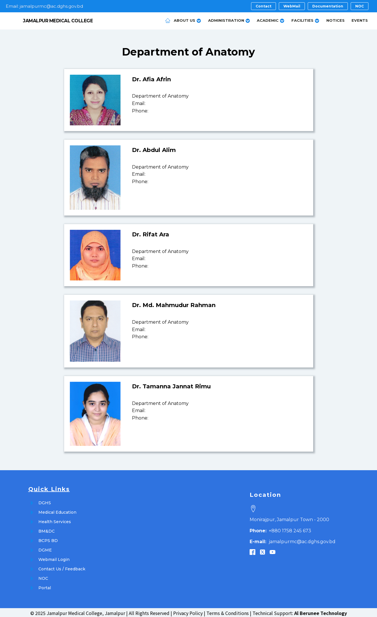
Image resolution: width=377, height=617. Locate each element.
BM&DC (46, 530)
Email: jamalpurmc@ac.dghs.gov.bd (44, 6)
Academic (271, 19)
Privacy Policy (188, 611)
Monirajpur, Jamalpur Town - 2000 (289, 518)
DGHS (44, 501)
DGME (45, 548)
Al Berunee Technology (320, 611)
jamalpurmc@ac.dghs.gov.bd (292, 540)
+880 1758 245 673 (280, 529)
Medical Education (57, 511)
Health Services (54, 520)
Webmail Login (54, 558)
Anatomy (230, 50)
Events (360, 19)
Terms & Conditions (227, 611)
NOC (43, 577)
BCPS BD (48, 539)
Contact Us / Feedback (61, 567)
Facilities (305, 19)
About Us (187, 19)
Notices (335, 19)
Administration (229, 19)
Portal (44, 586)
